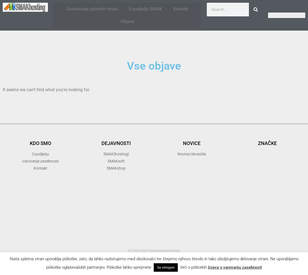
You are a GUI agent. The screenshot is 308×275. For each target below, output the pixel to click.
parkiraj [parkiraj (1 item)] (269, 212)
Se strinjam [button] (166, 267)
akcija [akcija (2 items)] (268, 143)
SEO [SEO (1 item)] (262, 229)
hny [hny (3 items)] (285, 184)
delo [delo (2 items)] (278, 152)
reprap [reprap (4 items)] (243, 227)
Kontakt (180, 8)
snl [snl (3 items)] (278, 247)
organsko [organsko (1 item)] (281, 205)
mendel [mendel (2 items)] (291, 191)
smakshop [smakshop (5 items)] (249, 246)
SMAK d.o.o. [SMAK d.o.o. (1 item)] (240, 238)
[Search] (256, 9)
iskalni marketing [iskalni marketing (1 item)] (266, 192)
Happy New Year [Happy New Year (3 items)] (253, 184)
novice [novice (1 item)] (262, 199)
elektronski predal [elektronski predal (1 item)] (286, 160)
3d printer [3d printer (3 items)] (282, 134)
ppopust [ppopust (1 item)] (257, 218)
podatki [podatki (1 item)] (285, 212)
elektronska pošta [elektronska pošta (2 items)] (250, 159)
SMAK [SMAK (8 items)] (285, 227)
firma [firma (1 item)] (254, 169)
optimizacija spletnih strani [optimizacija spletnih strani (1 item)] (251, 205)
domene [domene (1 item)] (294, 153)
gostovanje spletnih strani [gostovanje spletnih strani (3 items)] (264, 176)
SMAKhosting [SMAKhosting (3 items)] (272, 237)
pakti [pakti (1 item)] (254, 212)
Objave (127, 21)
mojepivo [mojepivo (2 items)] (242, 198)
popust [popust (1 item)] (242, 218)
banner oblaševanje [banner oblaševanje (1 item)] (254, 153)
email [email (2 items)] (238, 168)
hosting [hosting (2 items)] (240, 191)
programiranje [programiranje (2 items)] (283, 218)
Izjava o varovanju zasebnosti (235, 267)
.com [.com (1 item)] (235, 135)
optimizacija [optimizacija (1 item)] (280, 199)
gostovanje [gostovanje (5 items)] (282, 167)
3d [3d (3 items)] (258, 134)
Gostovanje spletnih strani (92, 8)
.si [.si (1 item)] (246, 135)
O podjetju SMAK (145, 8)
